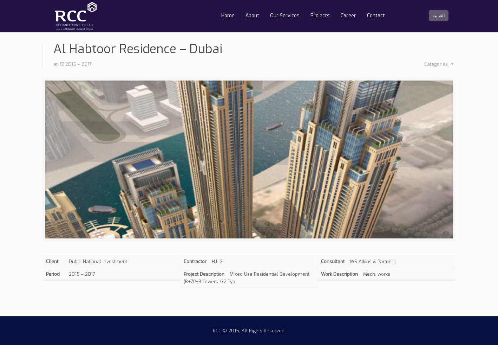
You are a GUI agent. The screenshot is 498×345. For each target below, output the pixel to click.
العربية (438, 16)
